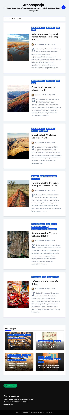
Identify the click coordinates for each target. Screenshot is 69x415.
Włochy (41, 362)
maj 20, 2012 (51, 44)
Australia (35, 176)
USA (33, 30)
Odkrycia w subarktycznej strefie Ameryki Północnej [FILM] (44, 37)
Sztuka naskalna (50, 176)
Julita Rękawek (38, 44)
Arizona (34, 131)
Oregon (53, 224)
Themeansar (49, 412)
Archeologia (50, 27)
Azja (44, 277)
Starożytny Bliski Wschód (16, 337)
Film (57, 27)
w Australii (35, 179)
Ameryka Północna (38, 27)
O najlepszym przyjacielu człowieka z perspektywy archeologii (17, 365)
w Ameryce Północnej (39, 229)
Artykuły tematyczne (15, 357)
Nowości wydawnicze (15, 335)
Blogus (40, 412)
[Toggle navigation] (4, 7)
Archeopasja (33, 4)
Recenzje (27, 335)
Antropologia (36, 277)
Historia (48, 357)
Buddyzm (51, 277)
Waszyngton (52, 229)
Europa (10, 360)
